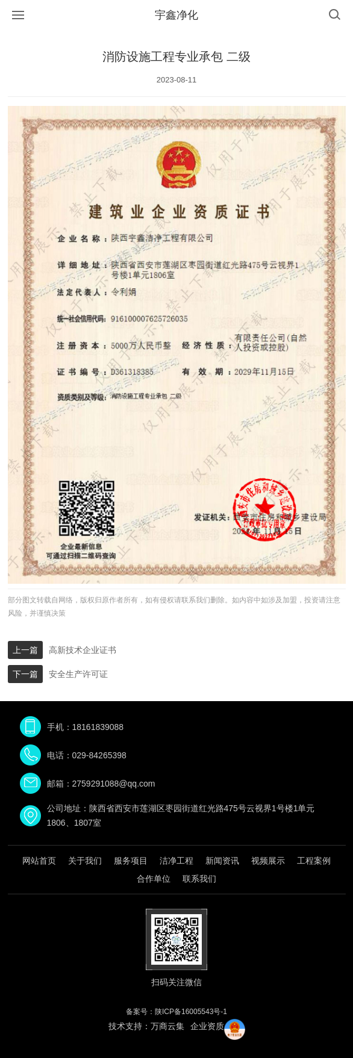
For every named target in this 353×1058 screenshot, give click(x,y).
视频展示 (268, 860)
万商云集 (167, 1026)
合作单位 (153, 878)
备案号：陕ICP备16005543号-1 (176, 1011)
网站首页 (39, 860)
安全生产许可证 (78, 674)
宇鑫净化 (176, 15)
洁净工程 (176, 860)
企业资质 (207, 1026)
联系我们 (199, 878)
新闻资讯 (222, 860)
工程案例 (314, 860)
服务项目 (131, 860)
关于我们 (85, 860)
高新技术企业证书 (82, 650)
